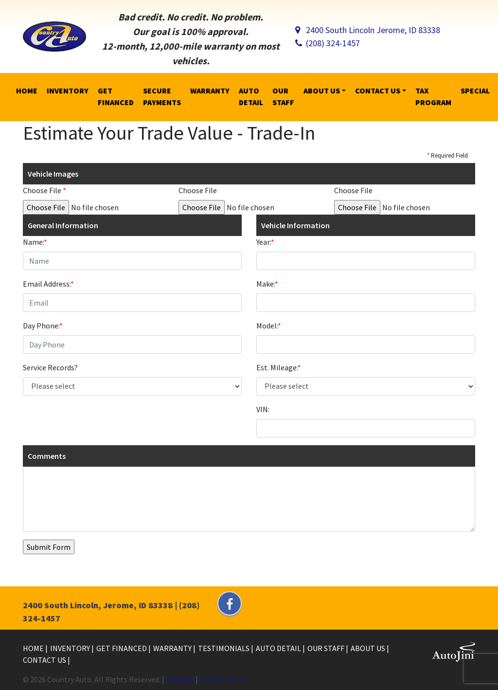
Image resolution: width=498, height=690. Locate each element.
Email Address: (48, 284)
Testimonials (224, 648)
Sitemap (180, 679)
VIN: (262, 409)
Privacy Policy (222, 679)
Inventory (70, 648)
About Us (369, 648)
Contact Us (45, 660)
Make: (267, 284)
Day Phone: (43, 325)
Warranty (173, 648)
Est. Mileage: (278, 367)
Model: (268, 325)
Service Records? (50, 367)
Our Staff (326, 648)
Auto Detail (279, 648)
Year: (265, 242)
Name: (35, 242)
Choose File (44, 190)
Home (34, 648)
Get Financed (122, 648)
